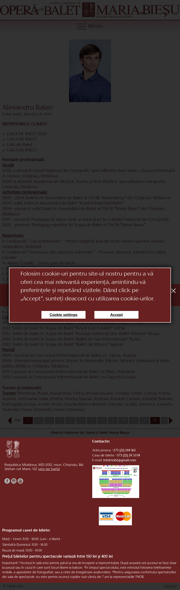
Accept (116, 315)
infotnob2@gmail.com (119, 460)
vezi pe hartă (49, 469)
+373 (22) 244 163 (124, 450)
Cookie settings (64, 315)
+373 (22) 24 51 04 (128, 455)
